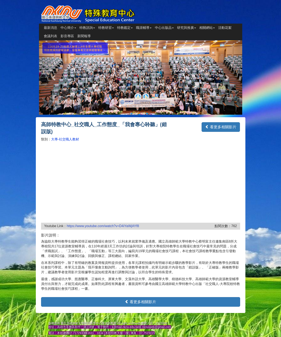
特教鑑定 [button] (125, 27)
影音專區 (67, 36)
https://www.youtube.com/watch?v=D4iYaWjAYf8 (103, 226)
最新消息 (50, 27)
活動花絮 (225, 27)
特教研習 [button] (106, 27)
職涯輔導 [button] (144, 27)
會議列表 (50, 36)
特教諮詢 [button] (87, 27)
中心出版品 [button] (164, 27)
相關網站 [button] (207, 27)
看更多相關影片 (220, 127)
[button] (54, 77)
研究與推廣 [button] (186, 27)
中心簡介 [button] (68, 27)
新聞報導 (84, 36)
